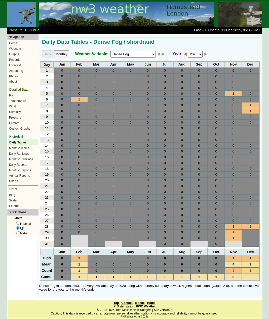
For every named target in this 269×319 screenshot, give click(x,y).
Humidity (15, 112)
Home (13, 43)
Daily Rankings (19, 153)
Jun (147, 65)
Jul (165, 65)
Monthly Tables (19, 148)
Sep (199, 65)
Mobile (140, 303)
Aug (181, 65)
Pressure (15, 117)
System (14, 200)
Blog (12, 195)
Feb (79, 65)
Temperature (17, 101)
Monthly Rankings (21, 159)
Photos (13, 76)
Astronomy (16, 71)
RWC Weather (146, 306)
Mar (96, 65)
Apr (113, 65)
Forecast (15, 65)
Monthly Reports (20, 170)
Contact (127, 303)
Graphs (14, 54)
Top (116, 303)
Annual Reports (19, 175)
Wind (12, 106)
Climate (14, 123)
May (130, 65)
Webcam (15, 48)
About (13, 81)
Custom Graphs (19, 128)
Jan (62, 65)
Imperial (23, 224)
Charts (13, 181)
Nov (233, 65)
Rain (12, 95)
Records (14, 60)
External (14, 206)
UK (20, 228)
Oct (216, 65)
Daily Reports (18, 165)
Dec (250, 65)
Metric (22, 233)
